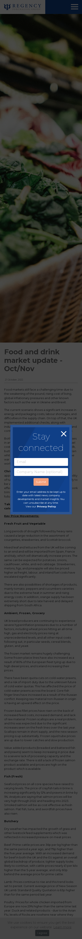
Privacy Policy (46, 506)
